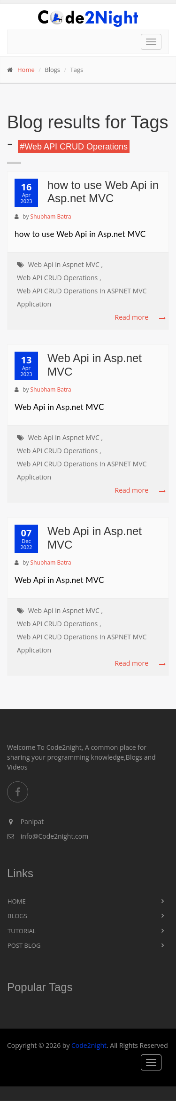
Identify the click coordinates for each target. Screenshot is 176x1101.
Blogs (17, 916)
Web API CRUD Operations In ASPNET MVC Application (81, 297)
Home (26, 69)
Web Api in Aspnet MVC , (65, 264)
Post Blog (24, 945)
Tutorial (22, 931)
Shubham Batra (51, 216)
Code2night (89, 1045)
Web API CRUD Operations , (59, 277)
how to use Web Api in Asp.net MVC (103, 192)
